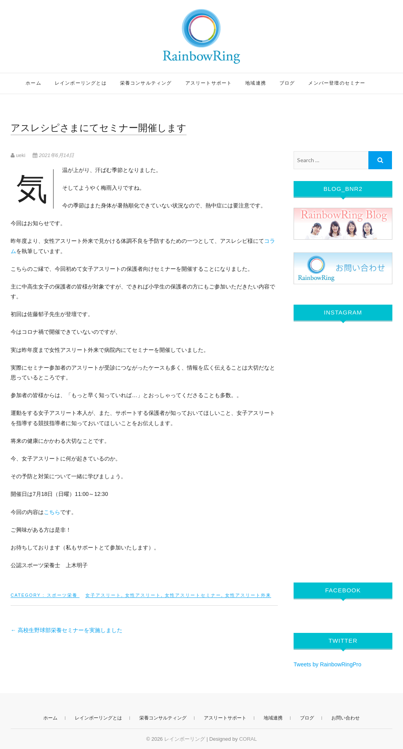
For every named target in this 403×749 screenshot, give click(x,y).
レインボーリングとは (81, 83)
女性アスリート (143, 595)
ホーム (33, 83)
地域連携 (255, 83)
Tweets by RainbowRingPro (327, 664)
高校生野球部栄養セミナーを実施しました (66, 630)
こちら (52, 512)
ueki (19, 155)
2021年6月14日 (53, 155)
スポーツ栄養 (62, 595)
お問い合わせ (345, 718)
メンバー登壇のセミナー (336, 83)
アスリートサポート (208, 83)
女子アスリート (103, 595)
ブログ (287, 83)
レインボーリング (184, 739)
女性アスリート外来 (248, 595)
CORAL (248, 739)
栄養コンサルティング (146, 83)
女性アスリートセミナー (193, 595)
